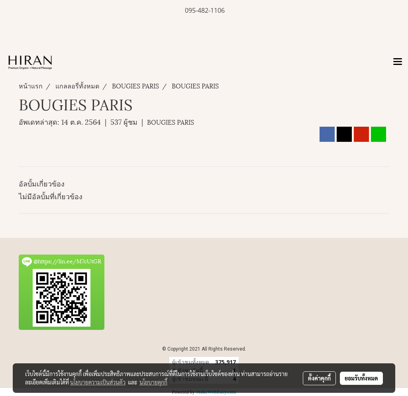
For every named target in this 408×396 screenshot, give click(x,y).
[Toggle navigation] (397, 62)
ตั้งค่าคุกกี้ (319, 378)
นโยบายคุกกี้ (153, 382)
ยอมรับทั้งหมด (361, 378)
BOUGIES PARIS (170, 122)
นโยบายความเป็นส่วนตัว (98, 382)
